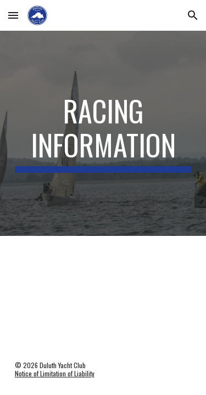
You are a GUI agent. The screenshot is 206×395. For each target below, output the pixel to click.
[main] (103, 133)
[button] (13, 15)
